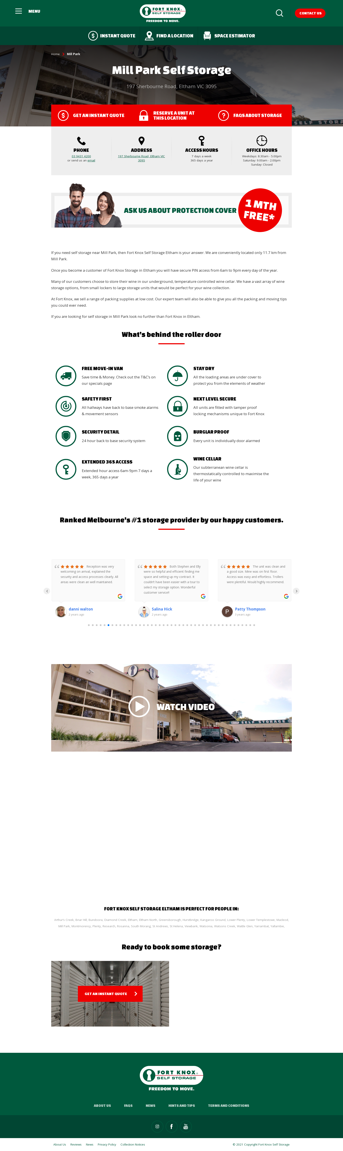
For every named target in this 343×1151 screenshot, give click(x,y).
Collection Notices (133, 1144)
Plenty (97, 926)
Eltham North (148, 920)
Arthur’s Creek (64, 920)
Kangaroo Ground (213, 920)
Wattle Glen (245, 926)
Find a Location (168, 36)
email (91, 160)
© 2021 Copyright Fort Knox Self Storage (261, 1144)
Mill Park (64, 926)
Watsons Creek (224, 926)
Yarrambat (261, 926)
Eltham (132, 920)
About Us (102, 1105)
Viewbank (191, 926)
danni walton (81, 609)
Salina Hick (162, 609)
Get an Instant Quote (106, 994)
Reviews (76, 1144)
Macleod (282, 920)
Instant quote (111, 36)
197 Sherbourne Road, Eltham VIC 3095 (141, 158)
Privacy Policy (107, 1144)
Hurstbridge (191, 920)
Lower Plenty (236, 920)
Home (55, 54)
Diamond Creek (115, 920)
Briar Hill (81, 920)
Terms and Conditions (228, 1105)
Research (109, 926)
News (150, 1105)
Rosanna (123, 926)
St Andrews (160, 926)
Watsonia (206, 926)
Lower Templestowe (261, 920)
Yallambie (277, 926)
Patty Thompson (250, 609)
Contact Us (310, 13)
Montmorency (81, 926)
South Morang (141, 926)
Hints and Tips (181, 1105)
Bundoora (96, 920)
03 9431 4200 (81, 156)
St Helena (176, 926)
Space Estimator (228, 36)
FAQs (128, 1105)
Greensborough (170, 920)
